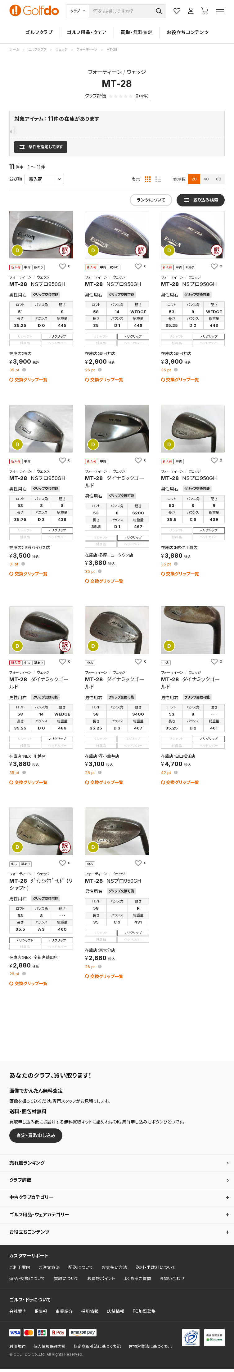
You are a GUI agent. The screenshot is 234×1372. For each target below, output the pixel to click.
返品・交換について (27, 1281)
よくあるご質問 (137, 1281)
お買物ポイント (101, 1281)
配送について (80, 1270)
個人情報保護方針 (50, 1349)
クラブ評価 (20, 1183)
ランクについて (151, 203)
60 (218, 182)
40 (206, 182)
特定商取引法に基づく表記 (97, 1349)
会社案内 (18, 1314)
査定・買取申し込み (36, 1138)
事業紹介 (64, 1314)
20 (194, 182)
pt (14, 373)
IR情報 (41, 1314)
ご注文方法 (49, 1270)
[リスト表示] (158, 182)
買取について (66, 1281)
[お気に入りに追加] (64, 269)
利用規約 (17, 1349)
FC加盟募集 (144, 1314)
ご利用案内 (19, 1270)
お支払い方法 (114, 1270)
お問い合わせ (172, 1281)
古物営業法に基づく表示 (150, 1349)
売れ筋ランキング (27, 1166)
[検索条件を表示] (40, 150)
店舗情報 (115, 1314)
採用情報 (90, 1314)
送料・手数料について (156, 1270)
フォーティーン (28, 131)
